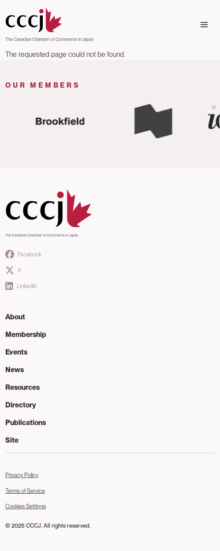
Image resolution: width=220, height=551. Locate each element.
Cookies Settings (25, 506)
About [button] (15, 317)
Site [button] (12, 440)
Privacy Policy (21, 475)
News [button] (14, 370)
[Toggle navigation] (204, 24)
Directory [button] (20, 405)
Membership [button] (25, 334)
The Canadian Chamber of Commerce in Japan (49, 39)
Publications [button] (25, 422)
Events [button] (16, 352)
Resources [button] (22, 387)
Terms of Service (25, 491)
